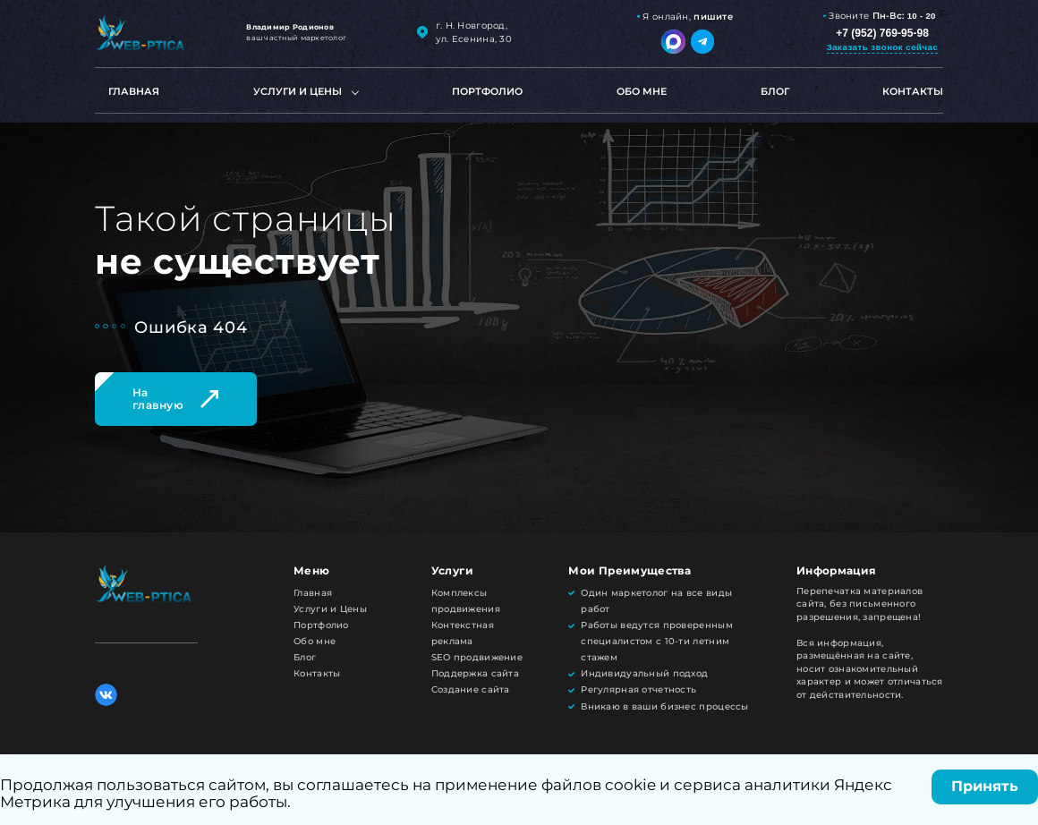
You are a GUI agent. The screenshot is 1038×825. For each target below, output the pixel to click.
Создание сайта (470, 689)
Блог (775, 91)
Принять (984, 786)
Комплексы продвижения (465, 601)
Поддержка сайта (475, 673)
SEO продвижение (477, 657)
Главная (133, 91)
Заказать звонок (883, 47)
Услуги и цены (297, 91)
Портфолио (487, 91)
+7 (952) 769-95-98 (882, 33)
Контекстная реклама (462, 633)
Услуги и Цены (330, 609)
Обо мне (642, 91)
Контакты (912, 91)
